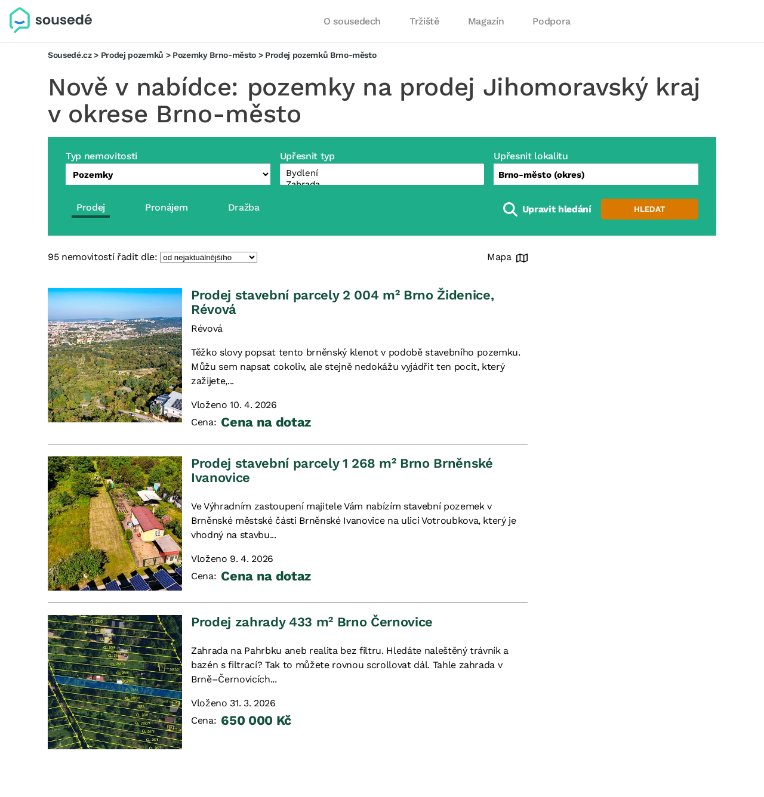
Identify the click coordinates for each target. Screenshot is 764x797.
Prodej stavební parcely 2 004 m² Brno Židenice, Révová (342, 302)
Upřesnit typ (307, 156)
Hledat (649, 209)
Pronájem (166, 207)
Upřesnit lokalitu (531, 156)
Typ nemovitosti (101, 156)
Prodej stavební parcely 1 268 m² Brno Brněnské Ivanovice (342, 470)
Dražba (244, 207)
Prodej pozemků (132, 55)
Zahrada (382, 184)
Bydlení (382, 173)
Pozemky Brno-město (214, 55)
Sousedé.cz (70, 55)
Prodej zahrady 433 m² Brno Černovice (312, 621)
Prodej (90, 207)
